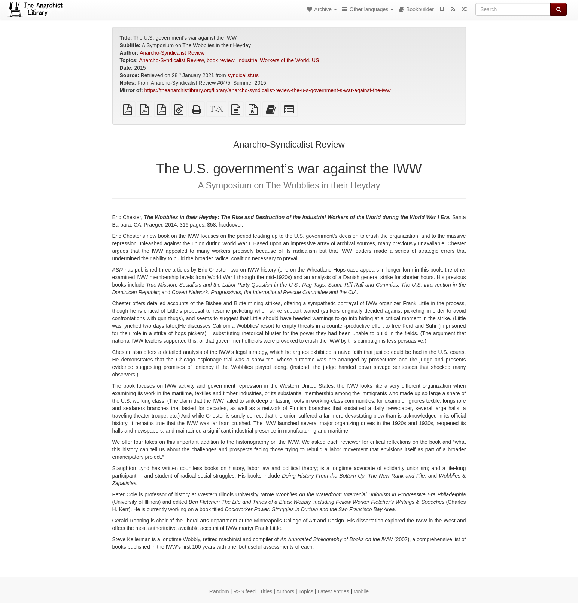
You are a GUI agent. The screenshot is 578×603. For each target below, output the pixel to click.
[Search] (513, 9)
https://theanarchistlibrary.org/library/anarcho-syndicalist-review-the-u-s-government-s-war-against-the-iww (267, 90)
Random (219, 591)
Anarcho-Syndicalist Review (172, 53)
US (315, 60)
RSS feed (244, 591)
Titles (266, 591)
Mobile (361, 591)
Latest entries (333, 591)
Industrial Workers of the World (273, 60)
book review (220, 60)
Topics (305, 591)
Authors (285, 591)
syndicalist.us (243, 75)
